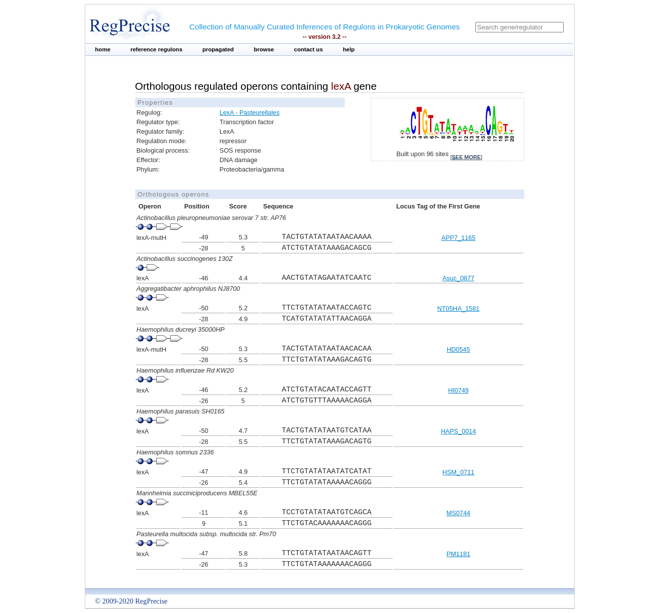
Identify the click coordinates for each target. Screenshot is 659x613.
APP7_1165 (458, 237)
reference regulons (156, 49)
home (103, 49)
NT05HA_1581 (459, 308)
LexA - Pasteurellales (249, 112)
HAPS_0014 (458, 431)
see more (466, 157)
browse (264, 49)
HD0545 (458, 349)
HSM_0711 (458, 472)
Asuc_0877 (458, 278)
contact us (308, 49)
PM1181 (458, 554)
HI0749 (458, 390)
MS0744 (458, 513)
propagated (218, 49)
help (349, 49)
